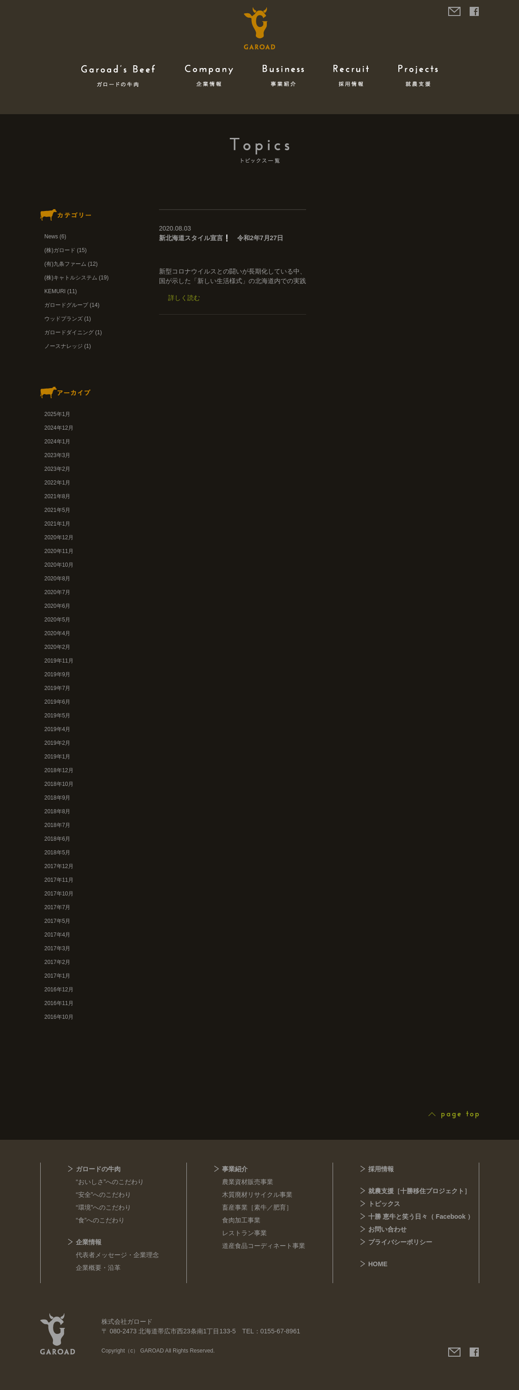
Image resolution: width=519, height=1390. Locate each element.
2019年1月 (57, 756)
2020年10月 (59, 565)
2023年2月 (57, 469)
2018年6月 (57, 839)
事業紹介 (235, 1169)
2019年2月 (57, 743)
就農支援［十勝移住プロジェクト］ (419, 1191)
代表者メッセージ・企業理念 (117, 1254)
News (51, 236)
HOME (377, 1264)
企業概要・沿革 (98, 1267)
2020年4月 (57, 633)
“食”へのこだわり (100, 1220)
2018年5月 (57, 852)
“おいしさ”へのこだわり (110, 1181)
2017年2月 (57, 962)
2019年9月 (57, 674)
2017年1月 (57, 976)
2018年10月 (59, 784)
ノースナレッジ (63, 346)
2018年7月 (57, 825)
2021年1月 (57, 524)
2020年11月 (59, 551)
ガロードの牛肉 (98, 1169)
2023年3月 (57, 455)
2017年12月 (59, 866)
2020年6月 (57, 606)
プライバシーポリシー (400, 1242)
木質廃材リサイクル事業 (257, 1194)
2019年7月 (57, 688)
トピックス (384, 1203)
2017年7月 (57, 907)
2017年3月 (57, 948)
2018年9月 (57, 798)
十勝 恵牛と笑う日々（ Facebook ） (421, 1216)
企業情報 (88, 1242)
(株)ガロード (59, 250)
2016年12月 (59, 989)
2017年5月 (57, 921)
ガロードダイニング (69, 332)
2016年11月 (59, 1003)
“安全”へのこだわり (103, 1194)
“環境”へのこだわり (103, 1207)
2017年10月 (59, 893)
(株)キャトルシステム (70, 277)
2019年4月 (57, 729)
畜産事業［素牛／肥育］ (257, 1207)
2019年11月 (59, 661)
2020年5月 (57, 619)
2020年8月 (57, 578)
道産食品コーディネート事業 (263, 1245)
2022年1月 (57, 482)
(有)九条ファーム (65, 264)
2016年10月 (59, 1017)
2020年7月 (57, 592)
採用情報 (381, 1169)
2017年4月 (57, 935)
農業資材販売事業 (247, 1181)
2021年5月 (57, 510)
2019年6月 (57, 702)
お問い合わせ (387, 1229)
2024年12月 (59, 428)
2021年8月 (57, 496)
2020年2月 (57, 647)
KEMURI (55, 291)
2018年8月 (57, 811)
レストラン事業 (244, 1233)
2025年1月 (57, 414)
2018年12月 (59, 770)
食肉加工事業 (241, 1220)
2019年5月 (57, 715)
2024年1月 (57, 441)
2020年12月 (59, 537)
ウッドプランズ (63, 319)
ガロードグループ (66, 305)
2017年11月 (59, 880)
